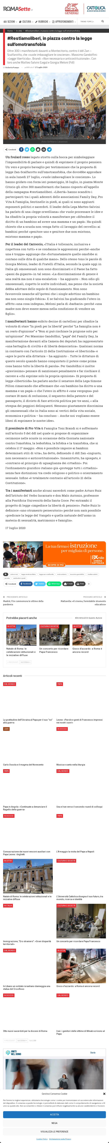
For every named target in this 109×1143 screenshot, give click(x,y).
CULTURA (25, 21)
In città (11, 626)
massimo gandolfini (77, 574)
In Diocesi (62, 729)
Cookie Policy (42, 1138)
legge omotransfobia (28, 574)
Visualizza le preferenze (54, 1131)
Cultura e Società (49, 626)
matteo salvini (92, 574)
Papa (60, 684)
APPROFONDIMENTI (63, 21)
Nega (54, 1123)
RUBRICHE (41, 21)
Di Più (80, 21)
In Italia (8, 906)
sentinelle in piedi (19, 578)
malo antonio (61, 574)
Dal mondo (9, 684)
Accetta (54, 1114)
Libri (6, 729)
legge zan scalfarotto (46, 574)
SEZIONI (9, 21)
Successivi (25, 662)
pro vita (7, 578)
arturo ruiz (14, 574)
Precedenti (12, 662)
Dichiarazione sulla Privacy (60, 1138)
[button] (104, 1093)
